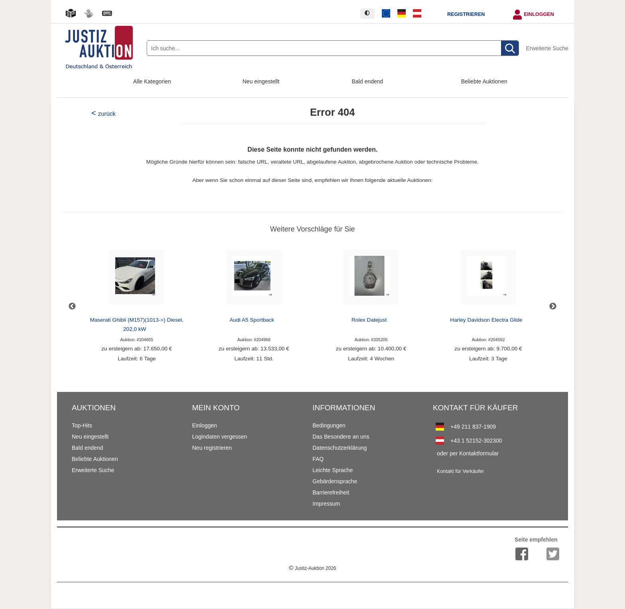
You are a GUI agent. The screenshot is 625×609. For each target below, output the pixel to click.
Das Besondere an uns (340, 436)
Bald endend (367, 81)
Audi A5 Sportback (252, 320)
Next (553, 306)
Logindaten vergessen (219, 436)
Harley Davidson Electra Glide (486, 320)
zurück (107, 113)
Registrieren (466, 14)
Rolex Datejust (369, 320)
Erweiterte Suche (547, 48)
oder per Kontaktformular (468, 453)
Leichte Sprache (332, 470)
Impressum (326, 503)
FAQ (318, 459)
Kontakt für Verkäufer (460, 471)
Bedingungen (329, 425)
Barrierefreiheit (330, 492)
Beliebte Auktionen (484, 81)
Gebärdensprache (334, 481)
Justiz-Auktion (312, 568)
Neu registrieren (212, 448)
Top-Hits (82, 425)
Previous (72, 306)
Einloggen (539, 14)
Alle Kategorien (152, 81)
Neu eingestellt (260, 81)
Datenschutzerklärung (339, 448)
